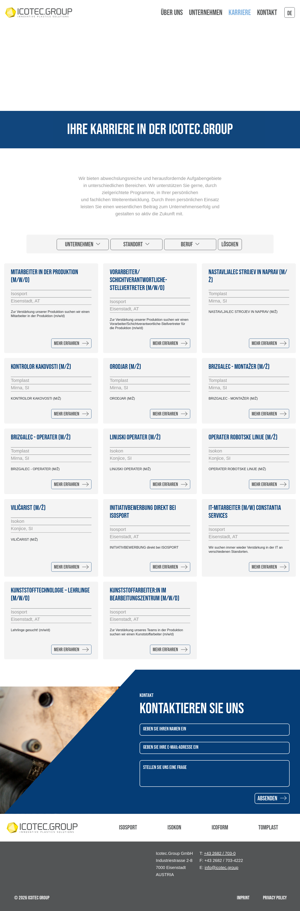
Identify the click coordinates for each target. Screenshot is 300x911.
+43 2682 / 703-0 (220, 853)
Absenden (272, 798)
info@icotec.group (221, 867)
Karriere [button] (240, 12)
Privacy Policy (275, 898)
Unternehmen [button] (205, 12)
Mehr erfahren (71, 343)
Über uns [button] (172, 12)
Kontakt (267, 12)
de (289, 13)
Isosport (128, 827)
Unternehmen (79, 244)
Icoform (220, 827)
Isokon (174, 827)
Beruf (187, 244)
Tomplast (268, 827)
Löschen (229, 244)
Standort (133, 244)
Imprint (243, 898)
